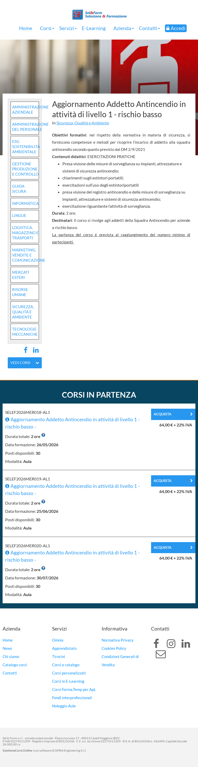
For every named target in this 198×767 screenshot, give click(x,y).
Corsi (46, 28)
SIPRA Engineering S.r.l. (70, 750)
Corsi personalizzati (69, 673)
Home (25, 28)
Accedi (175, 28)
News (7, 648)
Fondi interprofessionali (72, 697)
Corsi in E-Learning (68, 681)
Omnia (57, 640)
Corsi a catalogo (65, 664)
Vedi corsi (24, 363)
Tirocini (58, 656)
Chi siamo (11, 656)
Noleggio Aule (64, 706)
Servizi (66, 28)
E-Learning (94, 28)
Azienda (122, 28)
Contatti (148, 28)
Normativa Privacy (118, 640)
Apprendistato (64, 648)
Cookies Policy (114, 648)
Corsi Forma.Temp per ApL (74, 689)
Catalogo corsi (15, 664)
